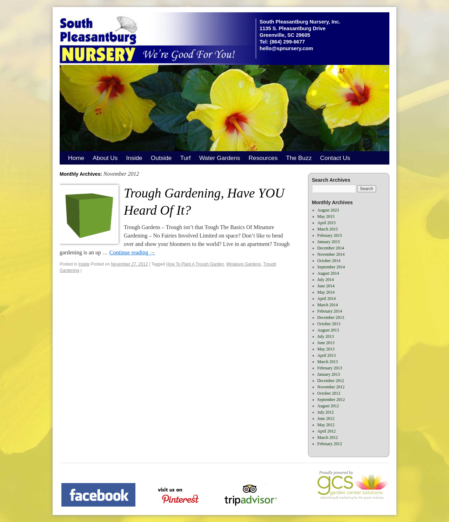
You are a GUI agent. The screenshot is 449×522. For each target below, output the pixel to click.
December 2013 (330, 317)
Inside (134, 157)
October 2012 (329, 393)
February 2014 (329, 311)
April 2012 (326, 431)
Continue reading (132, 252)
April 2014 (326, 298)
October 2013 (329, 323)
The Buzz (298, 157)
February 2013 (329, 368)
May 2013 (326, 349)
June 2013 (326, 342)
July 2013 (325, 336)
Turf (185, 157)
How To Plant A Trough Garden (195, 264)
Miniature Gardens (243, 264)
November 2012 (331, 386)
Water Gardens (219, 157)
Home (76, 157)
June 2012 (326, 418)
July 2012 (325, 412)
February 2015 (329, 235)
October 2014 (329, 260)
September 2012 (331, 399)
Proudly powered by (336, 472)
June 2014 (326, 285)
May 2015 (326, 216)
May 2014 (326, 292)
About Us (105, 157)
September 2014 (331, 267)
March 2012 (327, 437)
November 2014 (331, 254)
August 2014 (328, 273)
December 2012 (330, 380)
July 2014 (325, 279)
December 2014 (330, 248)
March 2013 (327, 361)
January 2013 (328, 374)
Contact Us (335, 157)
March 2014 (327, 304)
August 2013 (328, 330)
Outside (161, 157)
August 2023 (328, 210)
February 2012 (329, 443)
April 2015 (326, 222)
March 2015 (327, 229)
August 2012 (328, 405)
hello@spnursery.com (286, 48)
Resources (263, 157)
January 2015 (328, 241)
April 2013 (326, 355)
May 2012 (326, 424)
